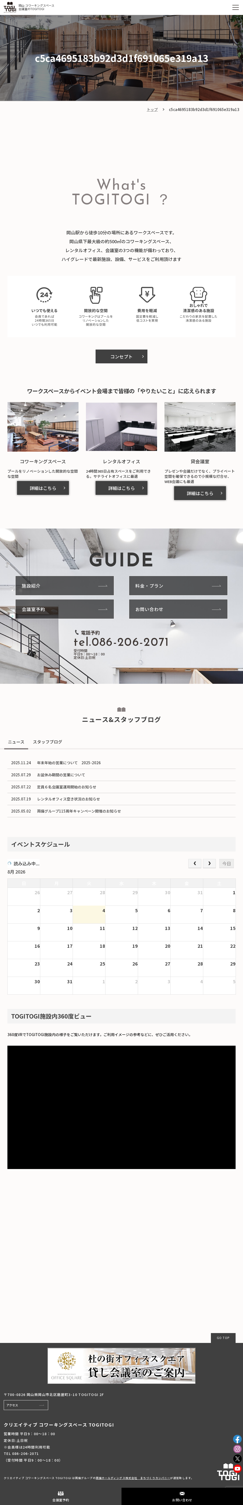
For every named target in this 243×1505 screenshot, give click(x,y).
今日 (226, 863)
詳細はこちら (43, 488)
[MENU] (235, 7)
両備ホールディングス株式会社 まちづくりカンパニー (133, 1478)
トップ (152, 109)
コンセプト (121, 356)
